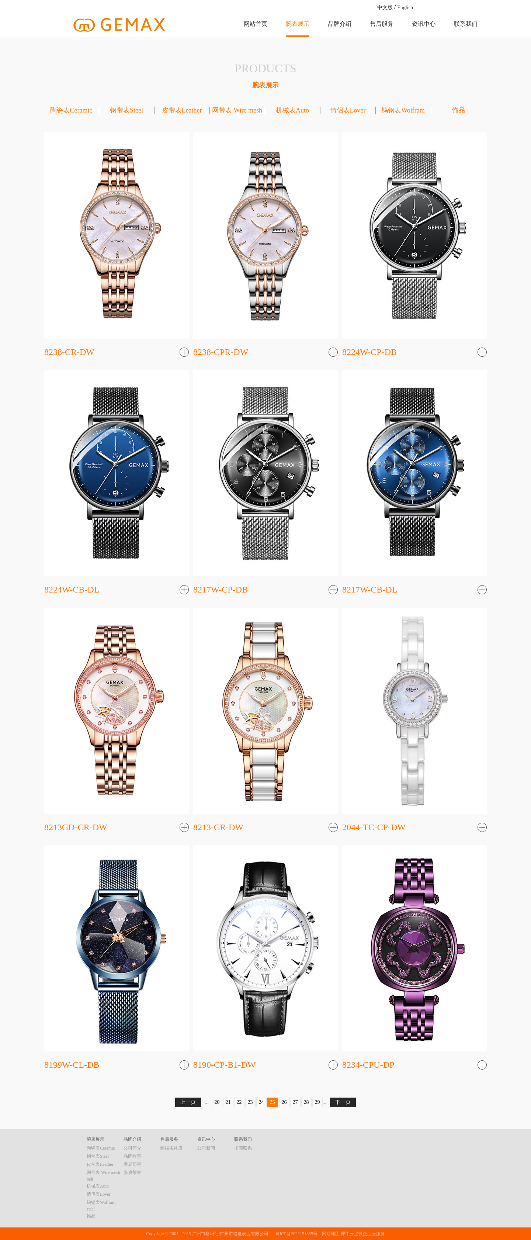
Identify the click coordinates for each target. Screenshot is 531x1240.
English (405, 7)
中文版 (385, 7)
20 (217, 1102)
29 (317, 1102)
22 (239, 1102)
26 (284, 1102)
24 (261, 1102)
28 (306, 1102)
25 (272, 1102)
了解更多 (184, 353)
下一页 (343, 1102)
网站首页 (255, 24)
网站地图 (330, 1233)
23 (250, 1102)
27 (295, 1102)
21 (228, 1102)
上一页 (188, 1102)
